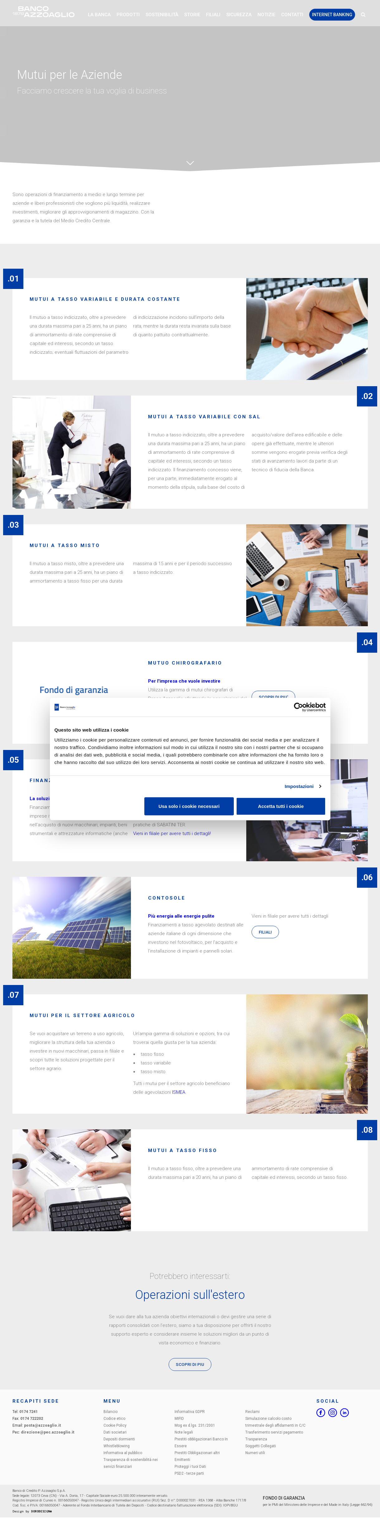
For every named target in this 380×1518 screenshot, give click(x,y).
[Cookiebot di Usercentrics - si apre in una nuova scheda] (298, 707)
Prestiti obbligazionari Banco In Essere (201, 1442)
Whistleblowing (116, 1446)
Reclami (252, 1412)
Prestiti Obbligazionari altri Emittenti (197, 1456)
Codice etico (114, 1419)
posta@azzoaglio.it (42, 1426)
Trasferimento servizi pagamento (274, 1432)
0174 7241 (28, 1412)
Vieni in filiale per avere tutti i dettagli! (172, 833)
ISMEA (178, 1092)
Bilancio (110, 1412)
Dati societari (115, 1432)
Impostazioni (299, 786)
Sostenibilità (162, 15)
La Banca (99, 15)
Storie (192, 15)
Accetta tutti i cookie (281, 806)
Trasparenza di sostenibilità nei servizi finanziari (130, 1463)
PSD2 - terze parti (189, 1474)
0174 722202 (31, 1419)
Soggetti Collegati (260, 1446)
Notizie (266, 15)
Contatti (292, 15)
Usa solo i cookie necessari (188, 806)
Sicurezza (239, 15)
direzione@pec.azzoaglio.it (48, 1432)
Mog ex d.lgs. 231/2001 (195, 1426)
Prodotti (128, 15)
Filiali (213, 15)
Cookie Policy (115, 1426)
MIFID (179, 1419)
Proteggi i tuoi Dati (190, 1467)
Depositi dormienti (119, 1439)
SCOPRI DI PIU (190, 1364)
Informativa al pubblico (122, 1453)
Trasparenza (256, 1439)
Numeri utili (255, 1453)
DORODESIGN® (41, 1511)
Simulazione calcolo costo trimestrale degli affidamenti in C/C (275, 1422)
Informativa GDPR (190, 1412)
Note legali (184, 1432)
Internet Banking (332, 15)
